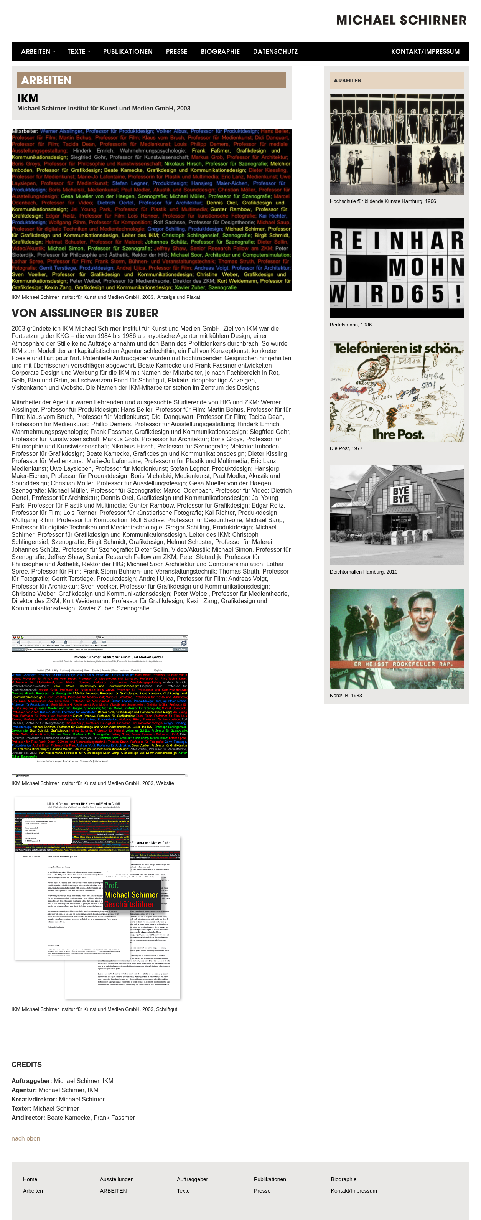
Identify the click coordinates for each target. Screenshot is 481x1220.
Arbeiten (36, 51)
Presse (177, 51)
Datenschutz (275, 51)
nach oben (26, 1138)
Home (30, 1179)
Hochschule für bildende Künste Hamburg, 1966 (383, 201)
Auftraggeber (192, 1179)
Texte (77, 51)
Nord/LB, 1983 (346, 695)
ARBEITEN (113, 1191)
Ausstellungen (117, 1179)
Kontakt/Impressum (425, 51)
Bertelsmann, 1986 (351, 325)
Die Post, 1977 (346, 448)
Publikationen (128, 51)
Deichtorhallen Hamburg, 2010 (363, 572)
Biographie (220, 51)
